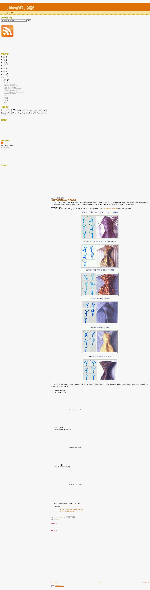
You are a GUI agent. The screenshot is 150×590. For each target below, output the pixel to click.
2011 (4, 71)
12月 (5, 79)
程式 (30, 110)
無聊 (44, 112)
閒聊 (17, 110)
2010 (4, 73)
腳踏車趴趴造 (29, 113)
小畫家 (2, 113)
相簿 (5, 114)
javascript (24, 112)
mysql (12, 113)
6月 (5, 100)
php (46, 110)
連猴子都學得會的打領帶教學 (63, 200)
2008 (4, 76)
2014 (4, 67)
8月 (5, 97)
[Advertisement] (73, 577)
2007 (4, 77)
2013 (4, 68)
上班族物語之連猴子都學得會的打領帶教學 (71, 509)
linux (40, 112)
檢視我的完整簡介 (5, 148)
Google (18, 112)
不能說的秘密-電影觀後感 (10, 87)
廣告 (22, 113)
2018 (4, 62)
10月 (5, 82)
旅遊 (7, 113)
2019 (4, 60)
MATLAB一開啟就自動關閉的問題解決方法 (14, 92)
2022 (4, 56)
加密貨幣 (17, 113)
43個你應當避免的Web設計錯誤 (11, 90)
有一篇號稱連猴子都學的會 (109, 209)
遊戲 (8, 114)
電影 (12, 112)
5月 (5, 102)
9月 (5, 95)
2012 (4, 70)
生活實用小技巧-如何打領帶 (66, 511)
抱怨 (23, 110)
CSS (35, 113)
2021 (4, 57)
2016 (4, 65)
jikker (4, 143)
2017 (4, 63)
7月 (5, 98)
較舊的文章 (146, 582)
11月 (5, 80)
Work (39, 113)
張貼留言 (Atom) (60, 586)
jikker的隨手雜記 (20, 8)
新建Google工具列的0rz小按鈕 (11, 85)
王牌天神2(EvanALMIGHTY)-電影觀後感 (13, 88)
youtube (6, 112)
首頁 (100, 582)
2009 (4, 74)
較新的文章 (54, 582)
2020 (4, 59)
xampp (42, 113)
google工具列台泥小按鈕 (9, 84)
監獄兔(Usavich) (38, 110)
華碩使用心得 (33, 112)
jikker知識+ (57, 519)
